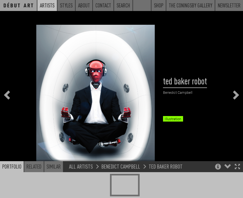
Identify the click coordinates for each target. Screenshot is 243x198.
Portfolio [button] (11, 182)
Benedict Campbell (120, 182)
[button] (237, 183)
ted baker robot (166, 182)
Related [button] (34, 182)
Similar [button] (53, 182)
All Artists (81, 182)
